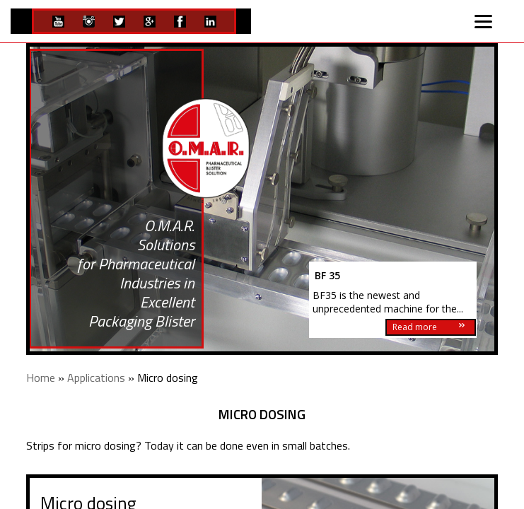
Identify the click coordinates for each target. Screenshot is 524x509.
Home (40, 377)
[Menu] (484, 20)
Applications (96, 377)
